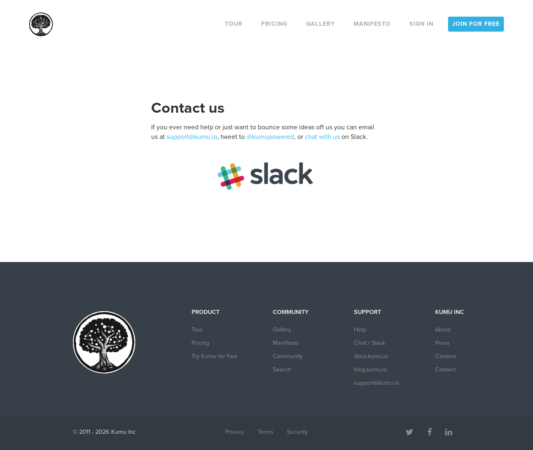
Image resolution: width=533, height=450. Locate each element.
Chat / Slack (369, 342)
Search (282, 369)
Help (360, 329)
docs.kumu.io (371, 356)
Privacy (234, 431)
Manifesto (372, 23)
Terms (266, 431)
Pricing (274, 23)
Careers (445, 356)
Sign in (421, 23)
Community (288, 356)
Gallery (320, 23)
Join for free (476, 23)
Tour (233, 23)
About (443, 329)
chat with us (322, 137)
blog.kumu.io (370, 369)
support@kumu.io (192, 137)
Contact (445, 369)
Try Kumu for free (214, 356)
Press (442, 342)
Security (297, 431)
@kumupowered (270, 137)
